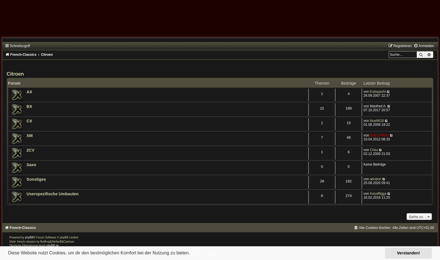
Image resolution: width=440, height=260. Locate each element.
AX (29, 92)
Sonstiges (36, 179)
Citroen (15, 74)
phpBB (29, 237)
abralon (375, 179)
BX (29, 106)
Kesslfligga (378, 194)
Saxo (31, 164)
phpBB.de (53, 245)
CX (29, 121)
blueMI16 (377, 121)
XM (30, 135)
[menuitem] (424, 46)
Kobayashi (378, 92)
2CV (31, 150)
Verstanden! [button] (408, 253)
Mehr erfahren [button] (206, 252)
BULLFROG (379, 135)
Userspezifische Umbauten (53, 194)
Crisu (374, 150)
